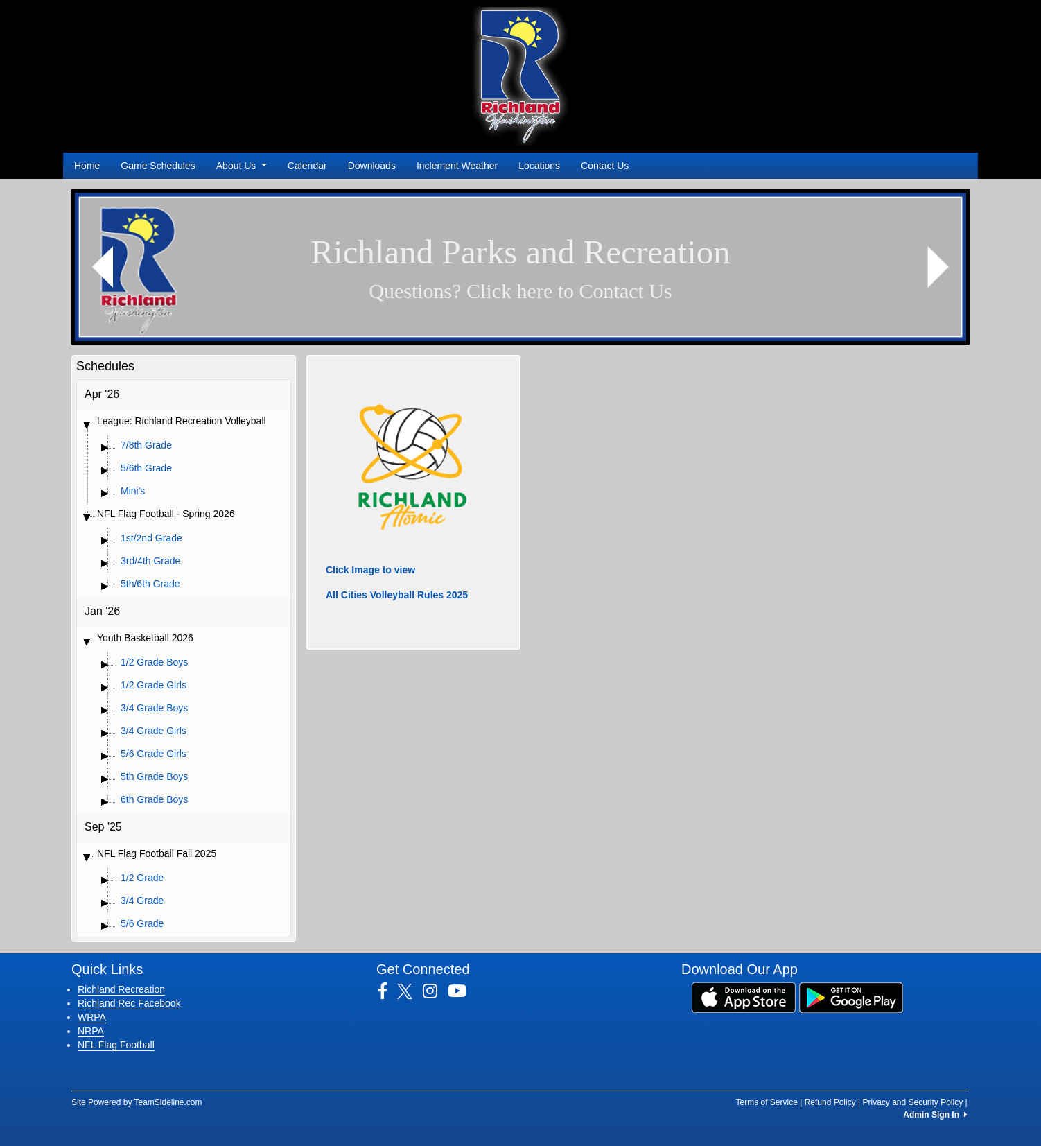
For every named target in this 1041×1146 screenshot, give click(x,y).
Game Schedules (158, 165)
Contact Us (605, 165)
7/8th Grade (146, 445)
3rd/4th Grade (150, 560)
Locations (539, 165)
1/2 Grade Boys (154, 662)
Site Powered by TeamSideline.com (136, 1102)
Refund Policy (830, 1102)
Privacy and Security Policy (912, 1102)
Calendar (307, 165)
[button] (102, 267)
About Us (241, 165)
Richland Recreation (121, 989)
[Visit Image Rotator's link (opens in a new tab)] (520, 267)
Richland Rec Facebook (129, 1003)
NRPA (91, 1030)
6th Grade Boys (154, 799)
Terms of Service (766, 1102)
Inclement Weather (457, 165)
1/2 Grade (142, 877)
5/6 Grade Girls (153, 753)
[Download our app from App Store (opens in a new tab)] (744, 996)
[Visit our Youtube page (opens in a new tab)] (462, 991)
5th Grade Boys (154, 776)
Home (87, 165)
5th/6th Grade (150, 583)
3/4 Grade (142, 900)
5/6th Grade (146, 468)
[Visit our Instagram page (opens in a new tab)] (435, 991)
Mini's (133, 490)
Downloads (372, 165)
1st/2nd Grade (151, 538)
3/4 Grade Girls (153, 730)
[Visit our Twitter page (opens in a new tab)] (410, 991)
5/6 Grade (142, 923)
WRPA (92, 1017)
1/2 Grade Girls (153, 685)
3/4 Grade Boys (154, 707)
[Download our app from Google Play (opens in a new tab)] (851, 996)
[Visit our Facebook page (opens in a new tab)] (387, 991)
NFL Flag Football (116, 1044)
